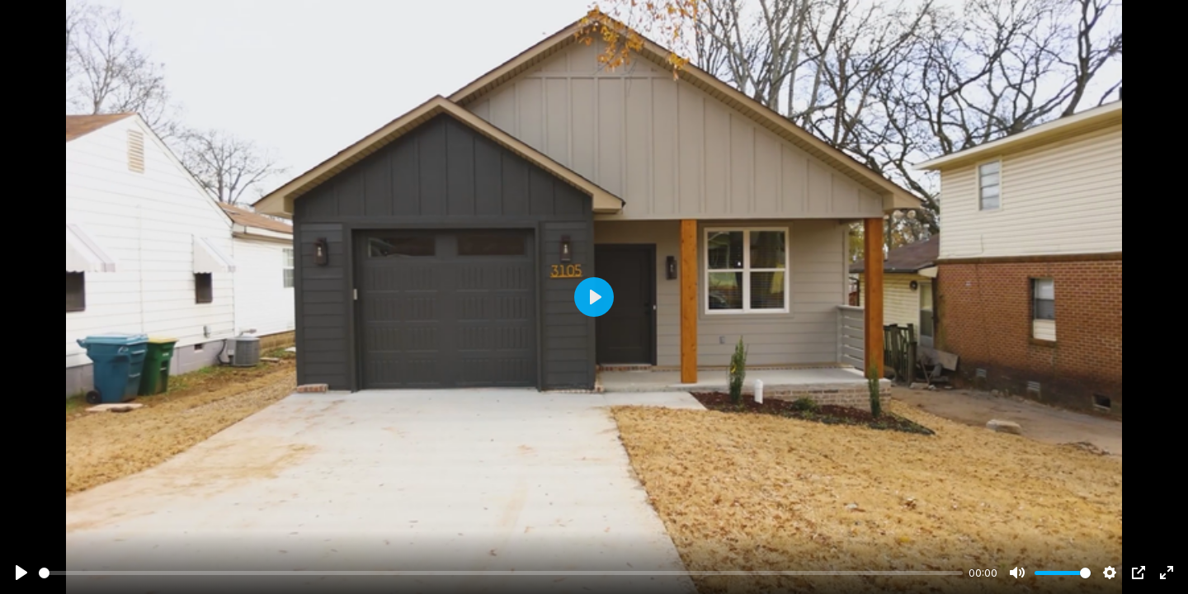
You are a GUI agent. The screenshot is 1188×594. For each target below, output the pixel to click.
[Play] (21, 572)
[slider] (501, 573)
